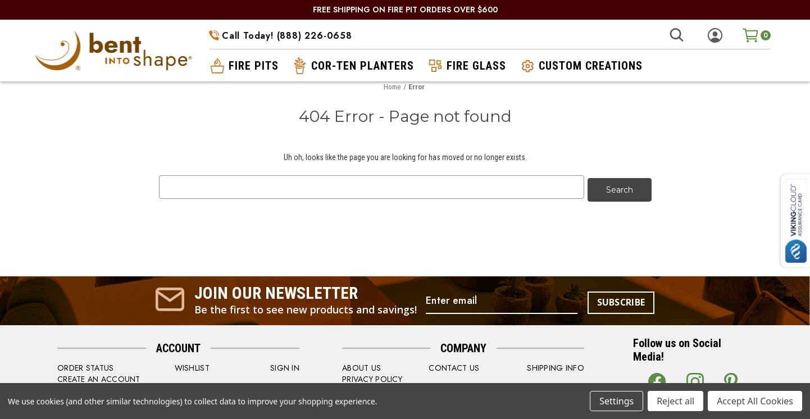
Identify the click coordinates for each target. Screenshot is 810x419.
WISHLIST (192, 365)
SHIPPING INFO (555, 365)
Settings (616, 401)
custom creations (580, 66)
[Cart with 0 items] (756, 35)
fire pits (243, 66)
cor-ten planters (352, 66)
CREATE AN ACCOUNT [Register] (98, 376)
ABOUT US (361, 365)
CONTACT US (454, 365)
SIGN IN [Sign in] (284, 365)
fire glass (466, 66)
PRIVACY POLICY (372, 376)
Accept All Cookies (755, 401)
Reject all (675, 401)
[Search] (676, 35)
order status (85, 365)
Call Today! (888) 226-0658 (280, 35)
